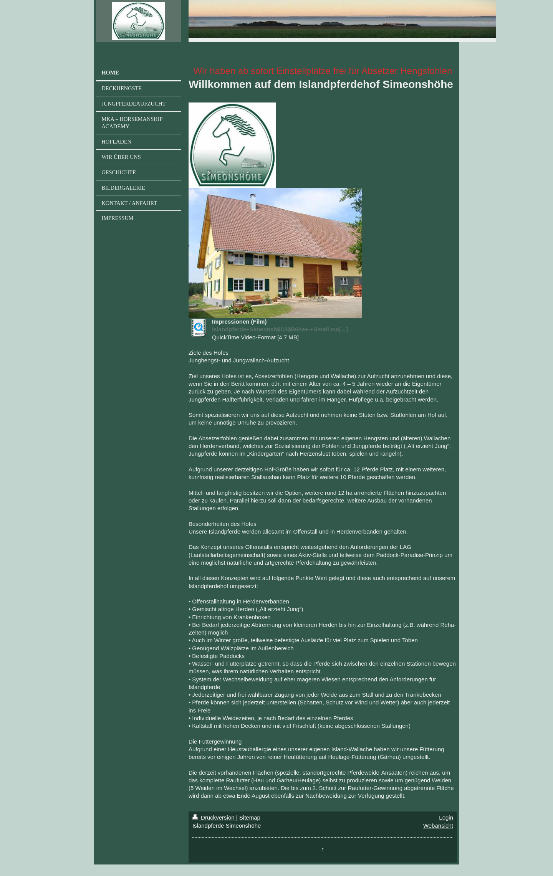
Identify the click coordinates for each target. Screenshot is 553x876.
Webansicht (438, 825)
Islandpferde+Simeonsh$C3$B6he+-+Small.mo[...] (280, 329)
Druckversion (214, 817)
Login (446, 817)
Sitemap (249, 817)
